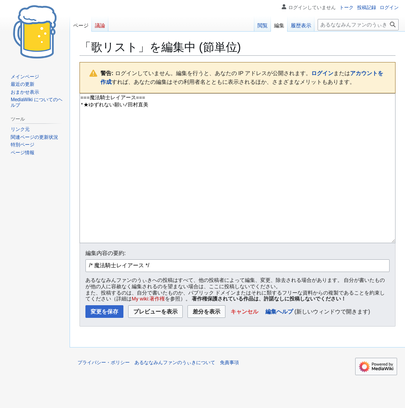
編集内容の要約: (105, 283)
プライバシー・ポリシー (104, 392)
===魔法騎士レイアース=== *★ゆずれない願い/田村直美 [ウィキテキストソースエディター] (237, 183)
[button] (244, 341)
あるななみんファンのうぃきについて (174, 392)
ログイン (322, 73)
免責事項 (229, 392)
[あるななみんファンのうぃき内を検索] (358, 24)
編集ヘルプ (279, 341)
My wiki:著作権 (148, 328)
